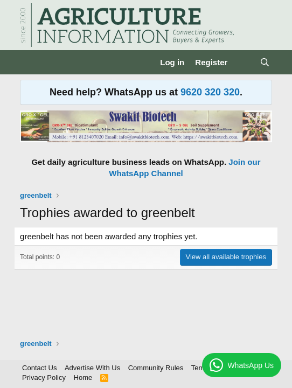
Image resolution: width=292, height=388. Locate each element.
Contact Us (39, 368)
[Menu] (29, 62)
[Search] (264, 62)
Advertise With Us (92, 368)
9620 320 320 (210, 92)
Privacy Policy (44, 377)
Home (83, 377)
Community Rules (156, 368)
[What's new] (243, 62)
